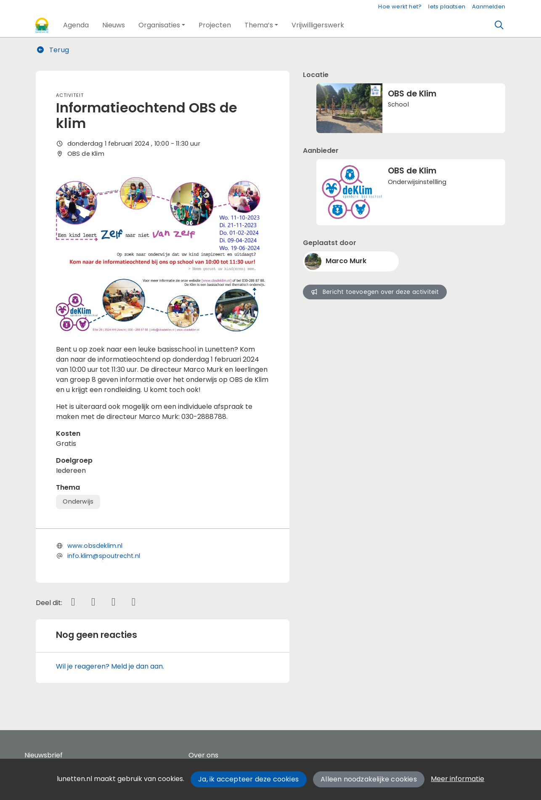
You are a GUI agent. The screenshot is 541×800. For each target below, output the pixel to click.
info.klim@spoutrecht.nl (103, 556)
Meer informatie (457, 779)
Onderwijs (78, 501)
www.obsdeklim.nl (95, 545)
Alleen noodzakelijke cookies (369, 779)
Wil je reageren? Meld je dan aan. (110, 666)
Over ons (203, 755)
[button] (75, 25)
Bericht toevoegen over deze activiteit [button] (374, 292)
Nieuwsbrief (43, 755)
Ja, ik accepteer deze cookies (248, 779)
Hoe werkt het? (400, 7)
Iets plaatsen (446, 7)
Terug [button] (52, 50)
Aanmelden (488, 7)
